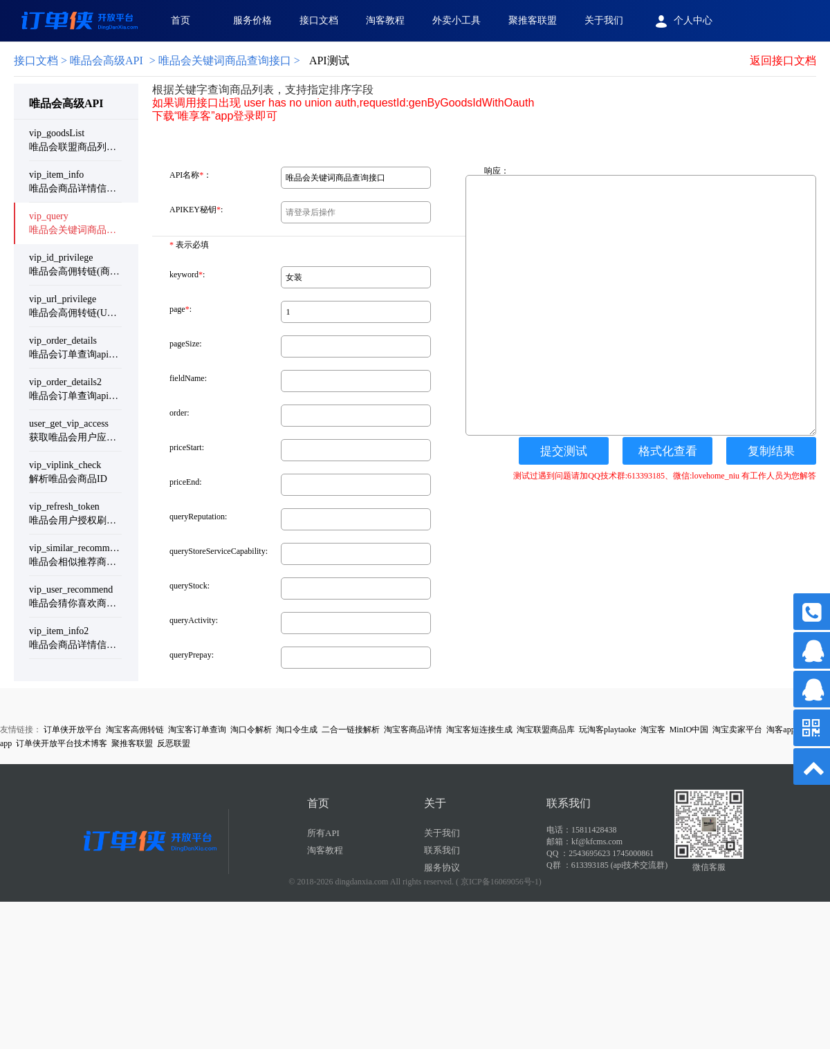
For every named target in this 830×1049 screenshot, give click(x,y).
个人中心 (681, 21)
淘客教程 (385, 20)
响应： (496, 171)
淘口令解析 (251, 729)
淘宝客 (652, 729)
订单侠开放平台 (73, 729)
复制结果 (771, 451)
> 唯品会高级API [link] (78, 60)
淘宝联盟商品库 (546, 729)
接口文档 (318, 20)
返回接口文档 (783, 60)
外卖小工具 (456, 20)
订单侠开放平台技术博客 (61, 743)
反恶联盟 (173, 743)
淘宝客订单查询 (197, 729)
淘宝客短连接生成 (479, 729)
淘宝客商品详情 (413, 729)
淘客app (780, 729)
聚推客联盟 (532, 20)
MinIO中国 (689, 729)
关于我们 (603, 20)
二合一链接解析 (351, 729)
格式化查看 (667, 451)
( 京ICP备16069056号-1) (499, 881)
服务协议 (442, 867)
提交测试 (563, 451)
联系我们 (442, 850)
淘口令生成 (296, 729)
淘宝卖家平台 (737, 729)
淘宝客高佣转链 (135, 729)
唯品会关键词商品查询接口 (224, 60)
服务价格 (252, 20)
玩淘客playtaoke (607, 729)
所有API (323, 833)
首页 (180, 20)
